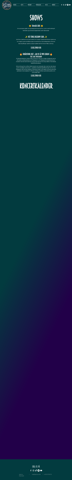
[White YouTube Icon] (70, 5)
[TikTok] (65, 5)
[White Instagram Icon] (63, 5)
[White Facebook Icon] (61, 5)
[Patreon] (68, 5)
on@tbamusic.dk (36, 474)
